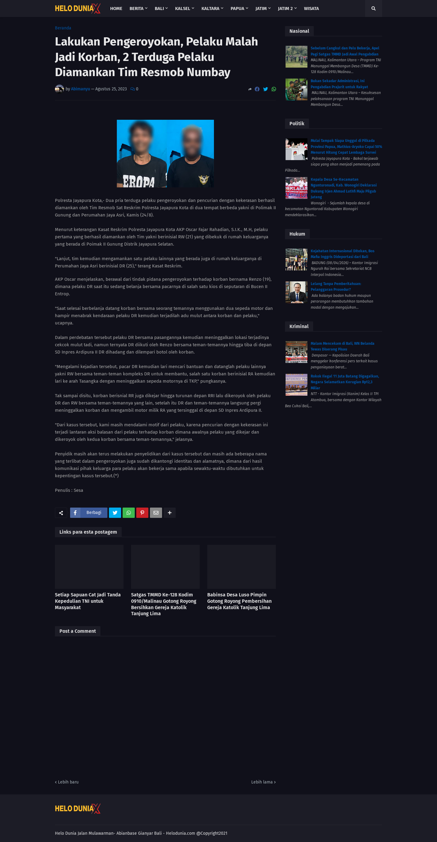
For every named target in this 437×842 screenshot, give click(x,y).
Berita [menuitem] (137, 8)
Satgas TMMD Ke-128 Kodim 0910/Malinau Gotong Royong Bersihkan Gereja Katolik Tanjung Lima (163, 604)
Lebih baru (68, 782)
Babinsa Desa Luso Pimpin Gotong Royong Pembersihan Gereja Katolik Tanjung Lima (239, 601)
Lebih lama (262, 782)
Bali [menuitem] (159, 8)
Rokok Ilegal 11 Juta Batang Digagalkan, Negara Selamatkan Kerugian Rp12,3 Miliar (345, 382)
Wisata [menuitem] (311, 8)
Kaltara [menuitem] (210, 8)
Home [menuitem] (116, 8)
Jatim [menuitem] (261, 8)
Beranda (63, 28)
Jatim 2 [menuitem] (285, 8)
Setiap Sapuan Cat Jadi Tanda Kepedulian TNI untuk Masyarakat (88, 601)
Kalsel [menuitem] (182, 8)
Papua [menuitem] (237, 8)
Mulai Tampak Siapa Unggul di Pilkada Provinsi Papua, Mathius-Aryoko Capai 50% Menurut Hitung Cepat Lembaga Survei (346, 147)
